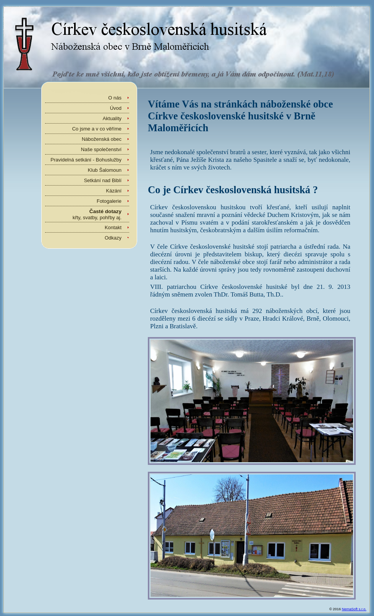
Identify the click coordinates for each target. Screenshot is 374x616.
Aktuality (112, 118)
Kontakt (113, 227)
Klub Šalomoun (104, 170)
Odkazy (113, 238)
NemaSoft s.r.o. (354, 609)
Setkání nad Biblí (102, 180)
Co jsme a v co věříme (96, 129)
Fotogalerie (109, 201)
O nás (114, 98)
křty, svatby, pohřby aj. (97, 214)
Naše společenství (101, 149)
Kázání (113, 191)
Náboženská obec (101, 139)
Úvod (115, 108)
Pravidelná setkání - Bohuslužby (85, 160)
